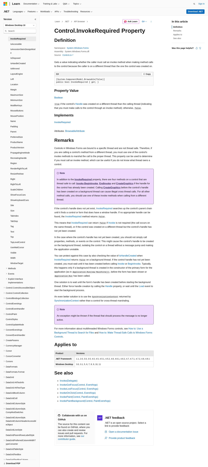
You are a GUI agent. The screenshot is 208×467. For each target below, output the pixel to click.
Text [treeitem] (12, 232)
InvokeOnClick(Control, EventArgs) (78, 393)
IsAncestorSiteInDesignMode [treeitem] (22, 51)
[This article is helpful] (196, 48)
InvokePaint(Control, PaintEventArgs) (79, 397)
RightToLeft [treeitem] (15, 184)
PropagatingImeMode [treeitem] (20, 153)
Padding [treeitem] (14, 126)
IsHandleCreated (127, 255)
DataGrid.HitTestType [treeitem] (15, 388)
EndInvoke (105, 183)
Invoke (80, 183)
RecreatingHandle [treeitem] (18, 158)
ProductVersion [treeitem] (17, 147)
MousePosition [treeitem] (17, 116)
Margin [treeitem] (13, 89)
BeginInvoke (91, 183)
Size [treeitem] (12, 211)
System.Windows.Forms (78, 48)
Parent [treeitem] (13, 132)
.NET (67, 21)
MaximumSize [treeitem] (16, 95)
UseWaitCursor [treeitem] (17, 247)
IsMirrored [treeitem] (14, 68)
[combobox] (19, 25)
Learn (57, 21)
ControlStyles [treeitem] (12, 319)
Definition (178, 27)
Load (141, 286)
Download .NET (195, 11)
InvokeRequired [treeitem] (18, 39)
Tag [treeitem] (12, 226)
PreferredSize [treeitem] (16, 137)
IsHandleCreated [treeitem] (18, 63)
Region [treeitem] (13, 163)
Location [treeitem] (14, 84)
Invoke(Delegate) (68, 381)
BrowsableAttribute (75, 131)
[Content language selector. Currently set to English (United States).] (17, 461)
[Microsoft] (5, 4)
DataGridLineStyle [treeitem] (14, 430)
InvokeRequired (62, 122)
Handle (79, 104)
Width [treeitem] (13, 258)
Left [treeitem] (12, 79)
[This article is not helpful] (200, 48)
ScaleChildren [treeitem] (16, 189)
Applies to (177, 34)
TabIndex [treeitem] (14, 216)
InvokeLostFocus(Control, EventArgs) (79, 389)
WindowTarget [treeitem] (16, 263)
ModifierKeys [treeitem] (16, 105)
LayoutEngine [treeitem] (16, 74)
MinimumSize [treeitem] (16, 100)
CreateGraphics (124, 183)
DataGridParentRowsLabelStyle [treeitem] (20, 435)
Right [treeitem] (12, 179)
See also (177, 38)
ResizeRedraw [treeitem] (17, 174)
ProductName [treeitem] (16, 142)
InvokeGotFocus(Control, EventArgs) (78, 385)
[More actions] (151, 21)
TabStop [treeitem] (14, 221)
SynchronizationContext (66, 300)
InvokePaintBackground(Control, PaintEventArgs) (85, 401)
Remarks (177, 31)
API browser (79, 21)
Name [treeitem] (13, 121)
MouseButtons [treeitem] (16, 111)
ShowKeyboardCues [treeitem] (19, 200)
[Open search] (194, 3)
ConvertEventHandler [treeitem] (15, 335)
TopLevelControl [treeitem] (17, 242)
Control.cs (67, 55)
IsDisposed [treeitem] (15, 58)
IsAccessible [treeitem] (16, 44)
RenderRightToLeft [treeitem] (18, 168)
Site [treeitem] (12, 205)
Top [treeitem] (12, 237)
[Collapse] (35, 19)
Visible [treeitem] (13, 253)
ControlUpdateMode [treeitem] (15, 324)
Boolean (58, 97)
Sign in (201, 4)
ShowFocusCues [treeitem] (18, 195)
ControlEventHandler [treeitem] (15, 309)
